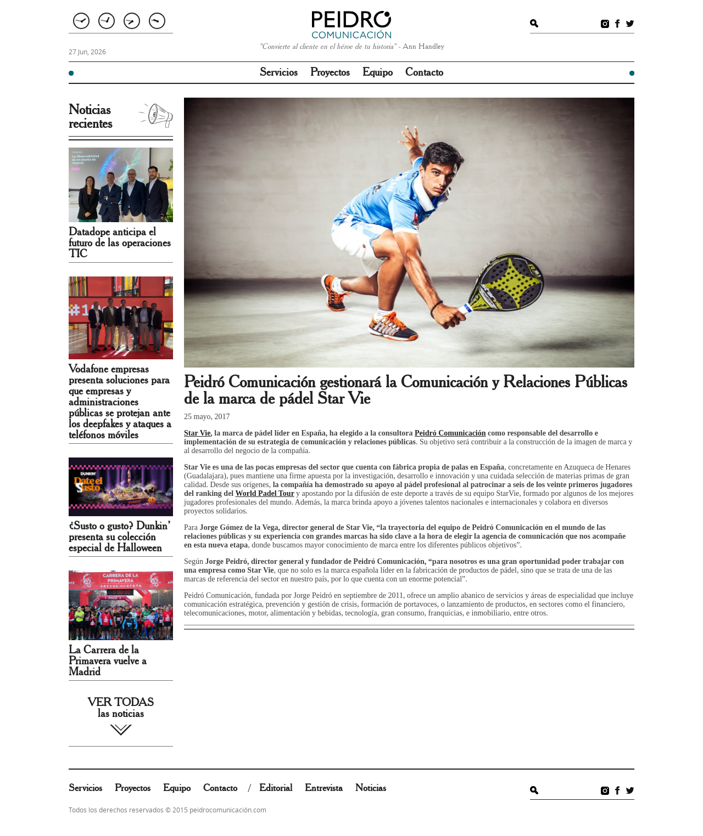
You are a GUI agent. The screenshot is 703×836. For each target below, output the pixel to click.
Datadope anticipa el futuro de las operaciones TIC (120, 243)
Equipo (377, 72)
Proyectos (330, 72)
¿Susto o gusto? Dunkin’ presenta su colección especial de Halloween (119, 537)
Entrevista (324, 788)
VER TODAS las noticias (121, 708)
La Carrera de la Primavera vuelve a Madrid (108, 661)
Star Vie (197, 433)
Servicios (279, 72)
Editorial (275, 788)
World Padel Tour (265, 493)
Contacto (424, 72)
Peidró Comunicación (450, 433)
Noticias (370, 788)
